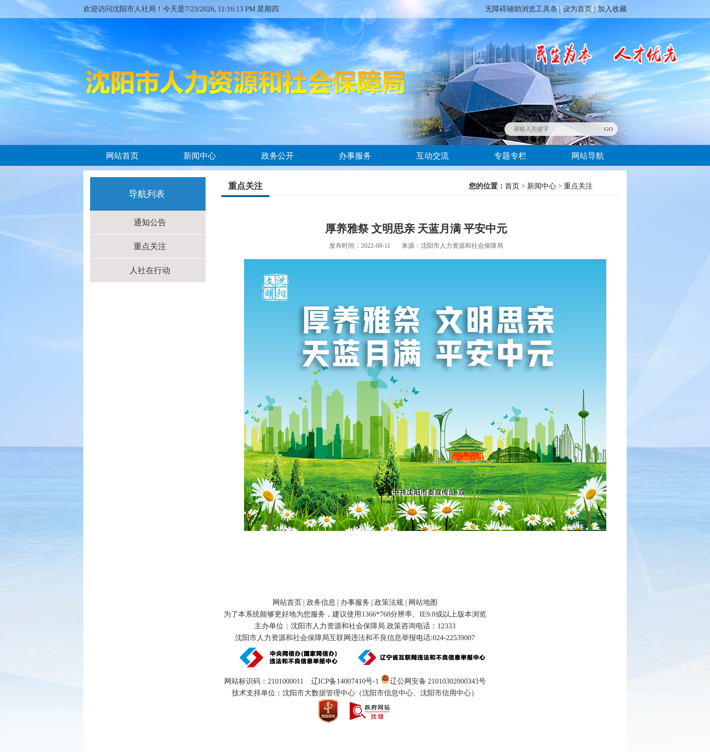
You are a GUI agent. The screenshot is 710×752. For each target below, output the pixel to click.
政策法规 (388, 602)
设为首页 (577, 9)
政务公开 (277, 155)
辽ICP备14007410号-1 (345, 681)
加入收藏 (612, 9)
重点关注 (150, 246)
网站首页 (122, 155)
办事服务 (355, 155)
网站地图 (422, 602)
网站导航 (587, 155)
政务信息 (321, 602)
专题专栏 (510, 155)
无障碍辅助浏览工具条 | (523, 9)
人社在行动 (150, 270)
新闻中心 (199, 155)
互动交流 (432, 155)
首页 (512, 186)
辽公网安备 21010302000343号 (433, 681)
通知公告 (150, 222)
